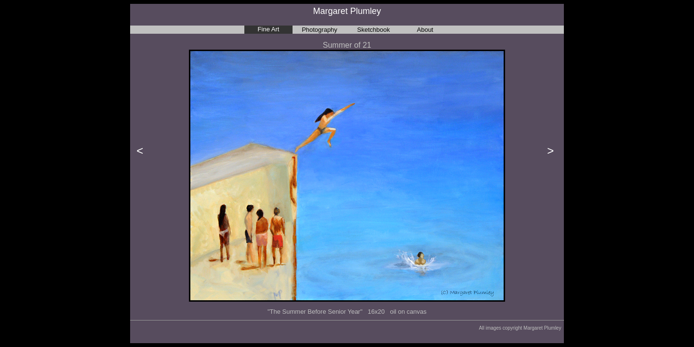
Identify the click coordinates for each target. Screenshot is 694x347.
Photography (319, 29)
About (425, 29)
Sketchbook (373, 29)
